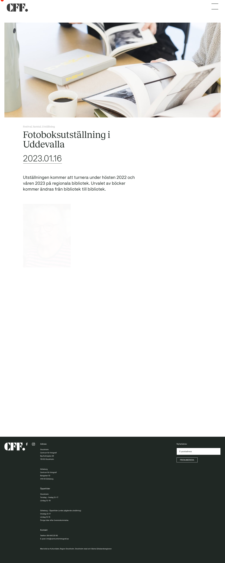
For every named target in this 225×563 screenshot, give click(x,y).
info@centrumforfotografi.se (57, 539)
